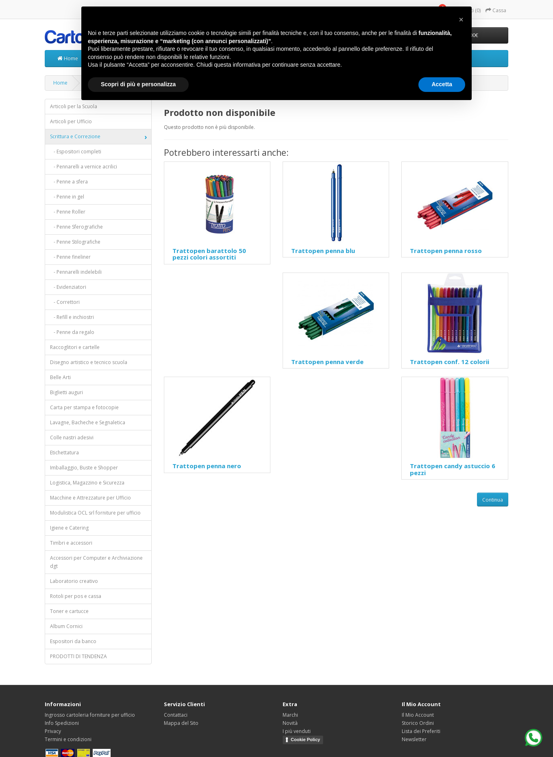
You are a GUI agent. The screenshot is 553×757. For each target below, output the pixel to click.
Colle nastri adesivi (72, 437)
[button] (461, 19)
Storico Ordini (418, 723)
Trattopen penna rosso (446, 251)
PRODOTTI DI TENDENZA (78, 656)
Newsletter (414, 739)
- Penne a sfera (69, 181)
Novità (290, 723)
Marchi (290, 714)
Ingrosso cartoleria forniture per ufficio (90, 714)
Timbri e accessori (71, 542)
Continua (492, 499)
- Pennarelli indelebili (76, 271)
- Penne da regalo (72, 332)
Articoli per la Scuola (73, 106)
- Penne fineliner (70, 256)
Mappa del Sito (181, 723)
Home (67, 58)
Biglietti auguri (66, 392)
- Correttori (65, 302)
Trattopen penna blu (323, 251)
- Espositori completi (75, 151)
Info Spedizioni (62, 723)
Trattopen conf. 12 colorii (449, 362)
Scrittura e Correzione (75, 136)
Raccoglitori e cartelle (75, 347)
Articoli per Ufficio (71, 121)
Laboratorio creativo (74, 581)
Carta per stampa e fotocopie (84, 407)
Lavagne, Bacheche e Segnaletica (87, 422)
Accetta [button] (441, 84)
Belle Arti (60, 377)
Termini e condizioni (68, 739)
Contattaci (175, 714)
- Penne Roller (67, 211)
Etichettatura (64, 452)
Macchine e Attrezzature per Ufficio (90, 497)
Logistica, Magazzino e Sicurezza (87, 482)
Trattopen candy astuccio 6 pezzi (452, 469)
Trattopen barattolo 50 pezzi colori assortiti (209, 254)
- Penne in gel (67, 196)
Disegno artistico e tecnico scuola (88, 362)
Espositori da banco (73, 641)
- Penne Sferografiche (76, 226)
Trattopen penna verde (327, 362)
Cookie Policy (305, 739)
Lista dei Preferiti (421, 731)
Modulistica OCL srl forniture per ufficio (95, 512)
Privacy (53, 731)
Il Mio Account (418, 714)
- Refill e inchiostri (72, 317)
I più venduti (297, 731)
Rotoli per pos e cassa (75, 596)
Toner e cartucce (69, 611)
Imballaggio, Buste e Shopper (84, 467)
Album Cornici (66, 626)
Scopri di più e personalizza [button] (138, 84)
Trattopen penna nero (206, 466)
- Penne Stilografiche (75, 241)
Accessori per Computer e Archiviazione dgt (96, 561)
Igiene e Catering (69, 527)
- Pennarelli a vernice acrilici (83, 166)
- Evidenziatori (68, 287)
